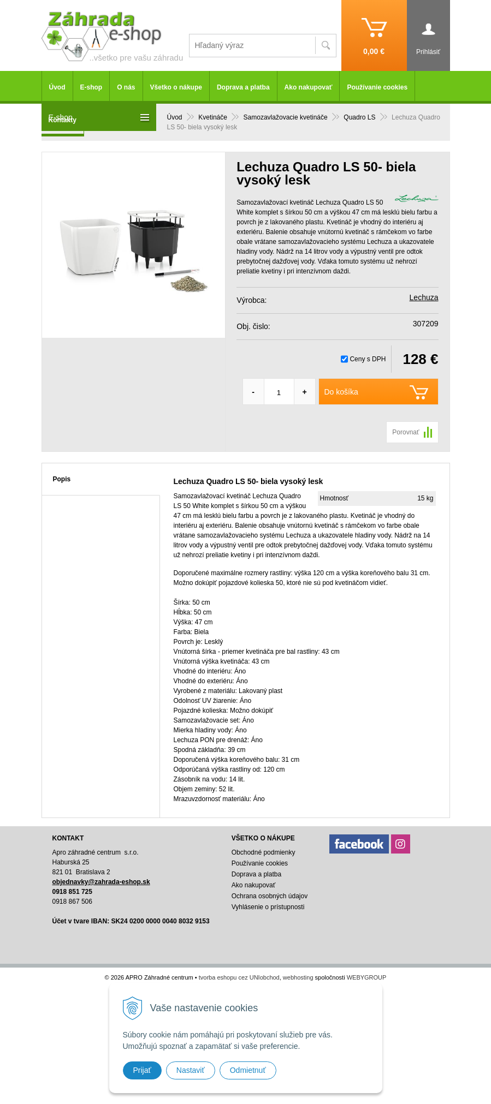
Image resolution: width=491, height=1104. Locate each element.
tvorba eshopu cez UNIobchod (239, 977)
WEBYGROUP (367, 977)
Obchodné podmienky (263, 852)
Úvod (57, 87)
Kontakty (62, 120)
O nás (126, 87)
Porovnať (405, 432)
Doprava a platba (243, 87)
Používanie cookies (377, 87)
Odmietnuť (248, 1070)
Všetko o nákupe (176, 87)
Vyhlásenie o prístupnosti (268, 907)
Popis (62, 479)
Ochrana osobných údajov (269, 896)
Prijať (142, 1070)
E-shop (91, 87)
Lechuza (424, 297)
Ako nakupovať (309, 87)
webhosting (298, 977)
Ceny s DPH (368, 359)
